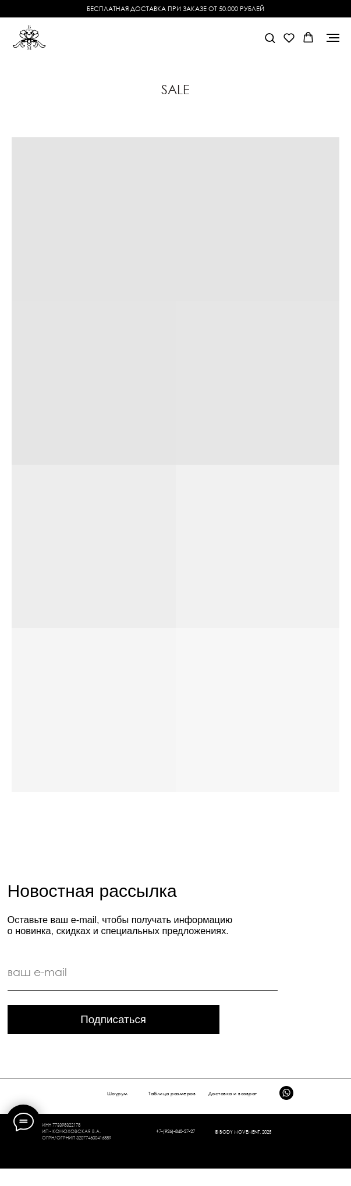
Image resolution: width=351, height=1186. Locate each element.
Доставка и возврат (232, 1093)
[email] (143, 972)
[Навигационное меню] (333, 38)
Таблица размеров (172, 1093)
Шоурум (117, 1093)
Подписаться (113, 1019)
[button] (269, 37)
